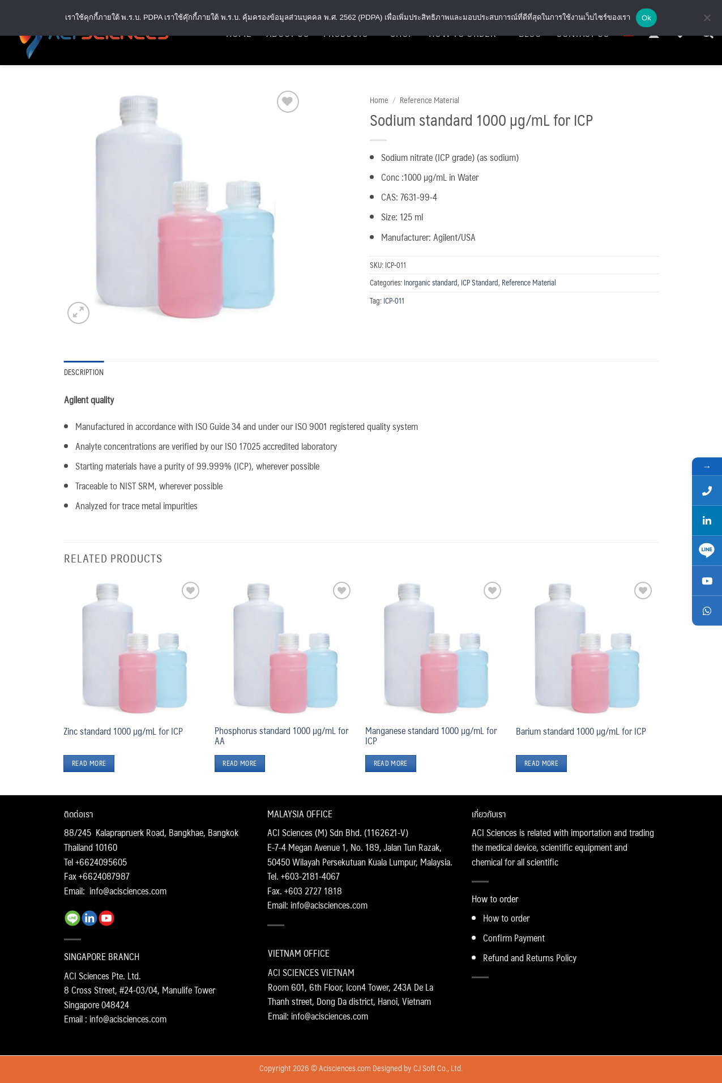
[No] (707, 21)
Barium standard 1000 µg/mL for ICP (581, 731)
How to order (506, 918)
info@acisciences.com (127, 890)
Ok (646, 18)
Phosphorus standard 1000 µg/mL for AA (281, 736)
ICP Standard (479, 282)
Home (379, 99)
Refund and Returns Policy (529, 957)
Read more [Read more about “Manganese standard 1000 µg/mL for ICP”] (391, 763)
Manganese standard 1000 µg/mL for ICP (431, 736)
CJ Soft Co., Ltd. (438, 1068)
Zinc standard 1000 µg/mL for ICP (123, 731)
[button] (78, 313)
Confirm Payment (514, 937)
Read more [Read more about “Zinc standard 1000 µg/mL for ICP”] (89, 763)
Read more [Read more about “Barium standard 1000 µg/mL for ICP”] (541, 763)
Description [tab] (84, 372)
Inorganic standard (431, 282)
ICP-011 (393, 300)
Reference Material (429, 99)
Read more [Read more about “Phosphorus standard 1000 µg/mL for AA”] (240, 763)
